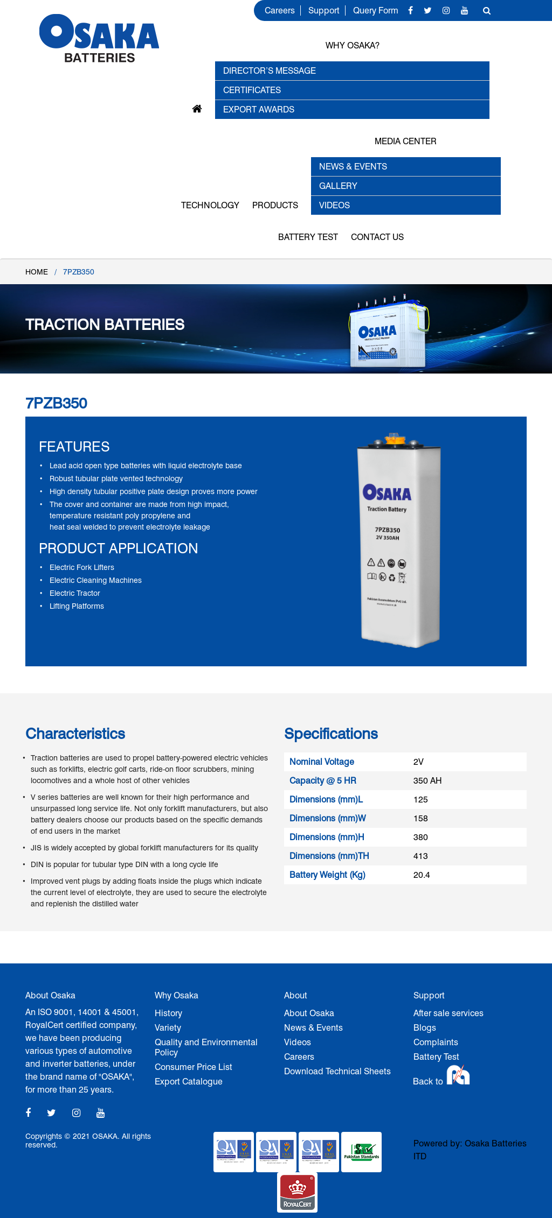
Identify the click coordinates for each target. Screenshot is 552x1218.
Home (36, 271)
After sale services (448, 1013)
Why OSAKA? (353, 45)
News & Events (313, 1028)
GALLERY (338, 186)
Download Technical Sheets (337, 1071)
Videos (297, 1042)
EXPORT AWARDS (258, 109)
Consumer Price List (193, 1067)
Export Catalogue (189, 1081)
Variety (168, 1028)
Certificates (252, 90)
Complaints (435, 1042)
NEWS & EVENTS (353, 166)
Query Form (375, 10)
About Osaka (309, 1013)
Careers (280, 10)
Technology (210, 205)
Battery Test (308, 237)
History (168, 1013)
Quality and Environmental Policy (206, 1047)
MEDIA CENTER (406, 141)
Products (275, 205)
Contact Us (377, 237)
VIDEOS (334, 205)
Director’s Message (269, 71)
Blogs (424, 1028)
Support (324, 10)
